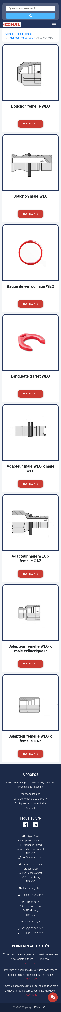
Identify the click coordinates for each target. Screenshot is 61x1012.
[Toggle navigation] (54, 24)
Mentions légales (30, 793)
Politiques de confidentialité (30, 803)
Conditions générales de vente (30, 798)
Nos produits (24, 33)
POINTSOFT (41, 1007)
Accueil (9, 33)
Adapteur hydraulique (21, 37)
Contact (30, 808)
